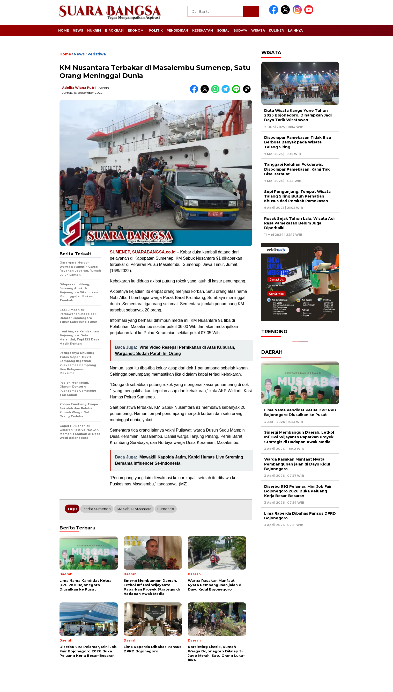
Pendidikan (177, 30)
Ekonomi (136, 30)
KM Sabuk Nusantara (134, 509)
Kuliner (276, 30)
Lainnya (295, 30)
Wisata (258, 30)
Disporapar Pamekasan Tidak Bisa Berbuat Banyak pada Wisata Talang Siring (297, 142)
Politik (156, 30)
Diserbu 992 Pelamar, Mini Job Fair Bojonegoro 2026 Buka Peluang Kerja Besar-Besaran (298, 491)
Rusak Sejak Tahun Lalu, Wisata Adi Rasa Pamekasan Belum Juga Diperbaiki (299, 223)
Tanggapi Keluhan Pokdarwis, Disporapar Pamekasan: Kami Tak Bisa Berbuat (297, 169)
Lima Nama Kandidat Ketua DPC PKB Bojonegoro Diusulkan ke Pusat (300, 412)
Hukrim (94, 30)
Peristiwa (96, 54)
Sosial (223, 30)
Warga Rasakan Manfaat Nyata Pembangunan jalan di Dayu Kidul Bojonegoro (297, 464)
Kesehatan (202, 30)
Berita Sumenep (97, 509)
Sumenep (165, 509)
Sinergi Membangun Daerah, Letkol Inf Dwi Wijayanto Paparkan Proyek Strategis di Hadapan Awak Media (299, 437)
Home (63, 30)
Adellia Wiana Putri (79, 88)
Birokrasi (114, 30)
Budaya (240, 30)
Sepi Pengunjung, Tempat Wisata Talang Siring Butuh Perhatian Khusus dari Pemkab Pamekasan (297, 196)
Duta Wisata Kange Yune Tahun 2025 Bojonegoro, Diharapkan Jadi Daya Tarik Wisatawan (298, 115)
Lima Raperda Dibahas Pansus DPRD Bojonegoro (300, 515)
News (78, 30)
